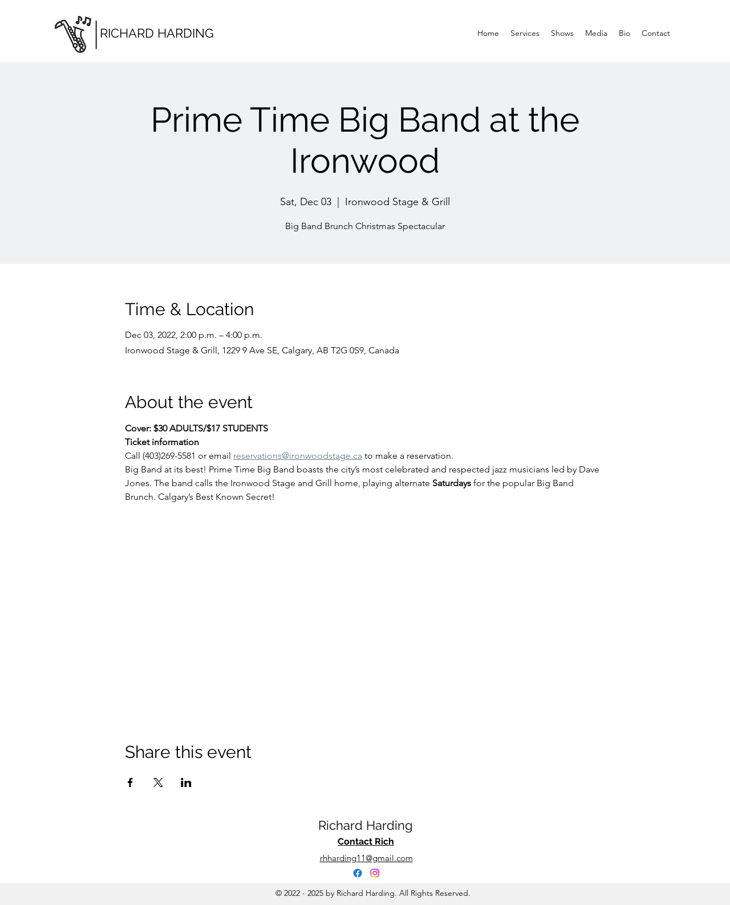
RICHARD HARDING (157, 33)
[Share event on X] (158, 782)
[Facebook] (357, 873)
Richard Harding (365, 825)
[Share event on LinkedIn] (186, 782)
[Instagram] (374, 873)
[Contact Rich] (365, 841)
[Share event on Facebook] (130, 782)
